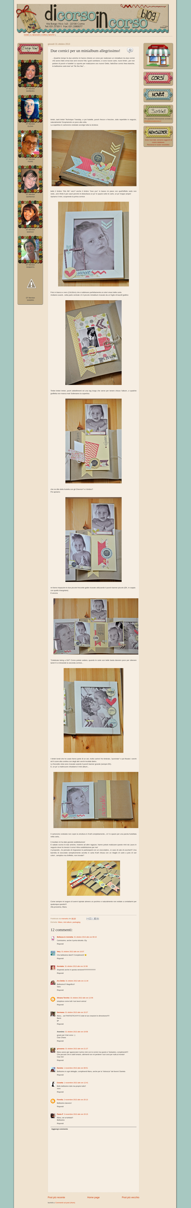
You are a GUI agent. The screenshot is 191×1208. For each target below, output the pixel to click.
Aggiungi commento (59, 1129)
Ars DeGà (61, 981)
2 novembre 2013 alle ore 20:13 (76, 1100)
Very (58, 952)
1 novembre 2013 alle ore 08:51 (76, 1068)
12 (130, 49)
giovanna (60, 1049)
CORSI (44, 35)
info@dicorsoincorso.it (152, 121)
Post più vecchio (130, 1197)
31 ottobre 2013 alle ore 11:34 (77, 981)
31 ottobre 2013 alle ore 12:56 (81, 998)
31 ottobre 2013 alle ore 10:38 (76, 966)
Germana (60, 1012)
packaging (76, 922)
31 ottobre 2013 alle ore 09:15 (85, 937)
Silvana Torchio (63, 998)
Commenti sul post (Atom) (65, 1203)
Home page (93, 1197)
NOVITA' (51, 35)
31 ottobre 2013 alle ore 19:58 (76, 1032)
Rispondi (60, 944)
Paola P (60, 1114)
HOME (26, 35)
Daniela (60, 1068)
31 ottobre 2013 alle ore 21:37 (76, 1049)
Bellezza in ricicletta (65, 937)
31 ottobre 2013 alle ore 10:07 (72, 952)
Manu (60, 922)
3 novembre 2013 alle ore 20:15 (76, 1114)
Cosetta (60, 1083)
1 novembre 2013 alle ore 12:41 (76, 1083)
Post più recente (56, 1197)
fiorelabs (60, 966)
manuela (64, 919)
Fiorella (60, 1100)
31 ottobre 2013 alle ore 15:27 (76, 1012)
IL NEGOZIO (35, 35)
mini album (67, 922)
